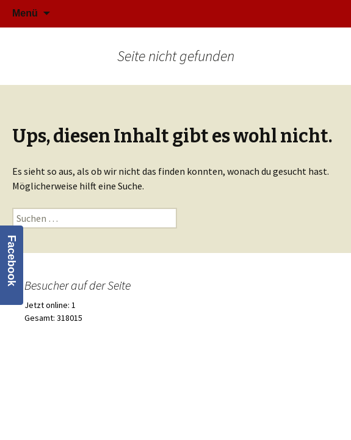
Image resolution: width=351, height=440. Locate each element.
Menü (25, 13)
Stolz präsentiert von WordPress (175, 388)
